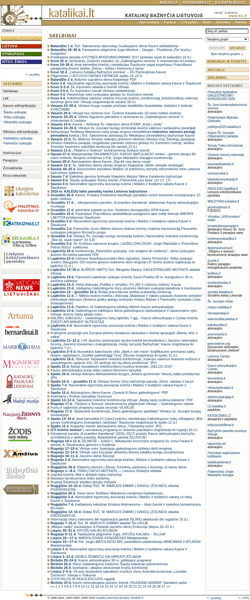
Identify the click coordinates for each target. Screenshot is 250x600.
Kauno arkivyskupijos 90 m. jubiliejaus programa (101, 560)
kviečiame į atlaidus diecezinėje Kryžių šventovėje (99, 568)
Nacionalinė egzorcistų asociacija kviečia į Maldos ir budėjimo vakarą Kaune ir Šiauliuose (126, 83)
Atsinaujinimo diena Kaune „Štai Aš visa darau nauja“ (101, 161)
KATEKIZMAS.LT (219, 415)
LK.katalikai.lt (217, 406)
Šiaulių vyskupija (14, 112)
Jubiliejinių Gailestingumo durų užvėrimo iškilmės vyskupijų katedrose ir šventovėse (126, 288)
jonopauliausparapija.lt (223, 226)
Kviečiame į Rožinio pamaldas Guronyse (81, 396)
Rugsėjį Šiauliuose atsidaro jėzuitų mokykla (83, 482)
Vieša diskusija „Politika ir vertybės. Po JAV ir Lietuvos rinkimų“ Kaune (116, 284)
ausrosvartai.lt (217, 334)
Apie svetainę (149, 22)
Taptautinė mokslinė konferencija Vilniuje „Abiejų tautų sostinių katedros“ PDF (122, 400)
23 (145, 586)
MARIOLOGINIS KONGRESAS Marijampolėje (99, 538)
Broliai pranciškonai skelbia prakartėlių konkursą (111, 292)
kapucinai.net (217, 443)
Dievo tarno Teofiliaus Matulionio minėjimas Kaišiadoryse (107, 493)
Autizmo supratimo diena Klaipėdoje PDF (93, 79)
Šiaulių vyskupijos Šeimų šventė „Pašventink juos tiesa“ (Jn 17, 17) (111, 180)
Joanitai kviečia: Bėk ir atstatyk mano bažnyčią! (86, 474)
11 (88, 586)
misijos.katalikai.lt (219, 307)
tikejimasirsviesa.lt (220, 248)
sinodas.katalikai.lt (220, 292)
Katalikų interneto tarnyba (112, 597)
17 (116, 586)
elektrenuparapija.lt (221, 397)
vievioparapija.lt (218, 313)
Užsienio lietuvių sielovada (226, 155)
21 (135, 586)
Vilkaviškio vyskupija (17, 122)
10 (83, 586)
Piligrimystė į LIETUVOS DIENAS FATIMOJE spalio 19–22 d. (97, 76)
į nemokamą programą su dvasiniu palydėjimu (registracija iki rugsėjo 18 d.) (124, 430)
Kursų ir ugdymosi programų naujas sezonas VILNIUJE (92, 407)
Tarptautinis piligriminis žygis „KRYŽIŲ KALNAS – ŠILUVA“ (108, 534)
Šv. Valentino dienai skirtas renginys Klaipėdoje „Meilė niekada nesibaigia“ (117, 165)
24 (149, 586)
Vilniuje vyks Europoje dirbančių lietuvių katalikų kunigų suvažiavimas (117, 452)
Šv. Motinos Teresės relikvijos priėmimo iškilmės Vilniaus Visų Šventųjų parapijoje (123, 139)
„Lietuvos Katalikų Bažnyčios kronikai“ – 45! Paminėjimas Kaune (108, 72)
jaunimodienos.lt (219, 207)
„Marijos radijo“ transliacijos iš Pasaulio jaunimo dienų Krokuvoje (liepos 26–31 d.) (112, 527)
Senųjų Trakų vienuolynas (225, 145)
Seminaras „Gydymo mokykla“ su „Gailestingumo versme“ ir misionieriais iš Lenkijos (123, 61)
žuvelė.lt (213, 260)
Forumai (170, 22)
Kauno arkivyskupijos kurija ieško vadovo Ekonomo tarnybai (96, 370)
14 (102, 586)
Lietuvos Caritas (219, 356)
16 (111, 586)
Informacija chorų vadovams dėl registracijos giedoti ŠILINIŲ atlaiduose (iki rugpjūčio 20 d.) (119, 519)
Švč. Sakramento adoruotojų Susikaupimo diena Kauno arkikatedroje (115, 46)
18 (121, 586)
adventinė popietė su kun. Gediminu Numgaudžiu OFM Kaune (110, 210)
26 (159, 586)
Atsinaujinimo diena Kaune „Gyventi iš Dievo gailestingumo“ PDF (109, 392)
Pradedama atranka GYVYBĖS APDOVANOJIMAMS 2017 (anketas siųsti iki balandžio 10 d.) (121, 57)
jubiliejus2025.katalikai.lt (224, 127)
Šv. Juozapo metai (220, 301)
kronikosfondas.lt (219, 282)
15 (107, 586)
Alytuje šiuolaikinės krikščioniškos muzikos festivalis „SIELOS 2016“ (112, 366)
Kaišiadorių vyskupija (17, 138)
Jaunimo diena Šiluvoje (82, 456)
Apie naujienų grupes (227, 54)
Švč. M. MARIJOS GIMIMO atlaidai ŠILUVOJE (99, 523)
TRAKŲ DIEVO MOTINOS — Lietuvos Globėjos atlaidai (106, 471)
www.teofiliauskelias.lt (223, 319)
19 (126, 586)
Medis (206, 22)
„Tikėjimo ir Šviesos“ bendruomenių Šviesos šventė (100, 150)
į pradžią (32, 74)
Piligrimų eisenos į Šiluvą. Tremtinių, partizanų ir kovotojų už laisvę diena (118, 467)
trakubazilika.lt (217, 325)
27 (164, 586)
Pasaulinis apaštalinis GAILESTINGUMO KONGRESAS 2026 (222, 95)
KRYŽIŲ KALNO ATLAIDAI (84, 530)
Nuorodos (223, 22)
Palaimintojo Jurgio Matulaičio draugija (221, 473)
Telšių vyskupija (14, 117)
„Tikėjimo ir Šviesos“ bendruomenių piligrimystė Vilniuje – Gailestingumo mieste (122, 404)
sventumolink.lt (218, 173)
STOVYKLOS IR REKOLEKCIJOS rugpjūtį (83, 579)
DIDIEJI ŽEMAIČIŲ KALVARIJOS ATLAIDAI (96, 556)
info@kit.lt (136, 597)
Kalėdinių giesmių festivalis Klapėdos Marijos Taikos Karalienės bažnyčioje (116, 176)
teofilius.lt (214, 273)
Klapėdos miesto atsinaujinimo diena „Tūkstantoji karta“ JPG (106, 426)
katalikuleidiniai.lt (219, 462)
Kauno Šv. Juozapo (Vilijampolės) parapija (223, 134)
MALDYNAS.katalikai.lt (223, 201)
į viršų (243, 597)
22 (140, 586)
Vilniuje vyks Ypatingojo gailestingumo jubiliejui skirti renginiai (111, 448)
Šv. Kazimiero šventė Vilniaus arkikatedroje (93, 91)
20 (130, 586)
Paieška (241, 22)
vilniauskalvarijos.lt (220, 387)
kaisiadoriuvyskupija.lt (223, 179)
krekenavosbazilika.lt (222, 238)
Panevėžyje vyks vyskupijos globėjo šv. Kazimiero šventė (102, 94)
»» (168, 586)
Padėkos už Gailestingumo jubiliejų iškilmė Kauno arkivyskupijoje (112, 307)
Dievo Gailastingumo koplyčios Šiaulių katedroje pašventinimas (109, 564)
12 (93, 586)
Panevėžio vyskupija (17, 143)
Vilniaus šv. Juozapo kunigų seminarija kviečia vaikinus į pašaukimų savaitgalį (123, 128)
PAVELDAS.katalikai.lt (223, 188)
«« (53, 586)
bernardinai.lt (216, 378)
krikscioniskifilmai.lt (221, 425)
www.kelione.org (219, 343)
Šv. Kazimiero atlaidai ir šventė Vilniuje (90, 87)
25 (154, 586)
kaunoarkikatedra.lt (221, 164)
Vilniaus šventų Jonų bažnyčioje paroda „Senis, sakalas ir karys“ (122, 381)
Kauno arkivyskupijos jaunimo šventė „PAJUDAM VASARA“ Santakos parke (119, 582)
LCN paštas (189, 22)
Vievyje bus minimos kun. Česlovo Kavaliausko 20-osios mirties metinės (116, 113)
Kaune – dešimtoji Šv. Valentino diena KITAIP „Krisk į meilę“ (107, 124)
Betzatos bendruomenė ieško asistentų (80, 478)
